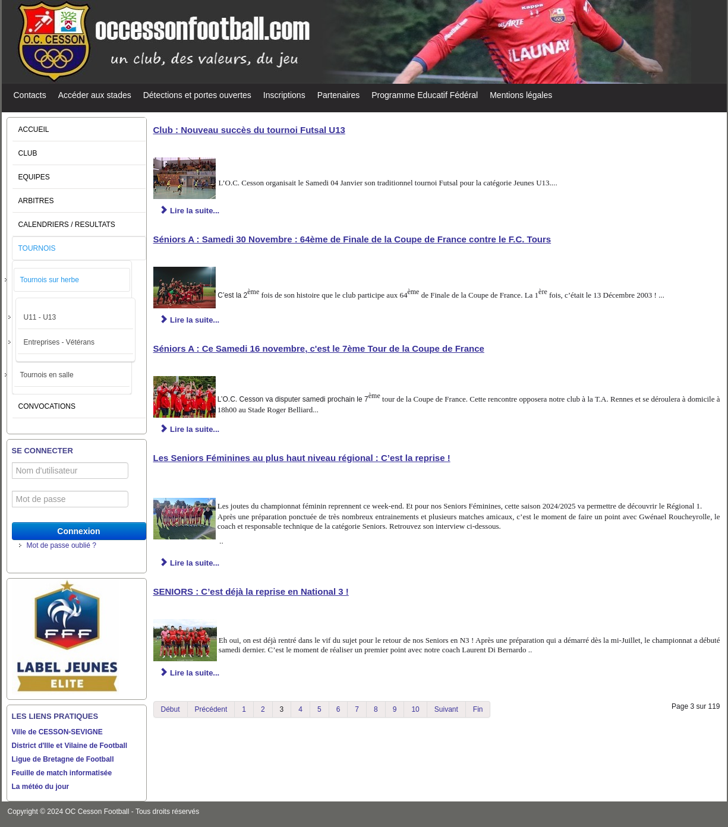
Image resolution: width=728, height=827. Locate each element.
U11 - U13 (40, 317)
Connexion (78, 531)
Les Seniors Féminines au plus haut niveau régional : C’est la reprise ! (301, 458)
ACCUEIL (33, 129)
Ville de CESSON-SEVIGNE (57, 732)
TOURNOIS (37, 248)
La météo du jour (41, 786)
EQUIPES (34, 177)
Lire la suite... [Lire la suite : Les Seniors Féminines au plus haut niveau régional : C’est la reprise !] (190, 562)
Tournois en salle (47, 375)
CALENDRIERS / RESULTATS (66, 224)
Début (170, 709)
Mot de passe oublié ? (61, 545)
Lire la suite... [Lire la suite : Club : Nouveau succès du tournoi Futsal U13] (190, 210)
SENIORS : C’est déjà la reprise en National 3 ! (251, 591)
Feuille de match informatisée (62, 773)
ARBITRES (36, 201)
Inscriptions (284, 95)
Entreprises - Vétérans (59, 342)
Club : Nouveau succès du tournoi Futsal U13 (249, 130)
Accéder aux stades (94, 95)
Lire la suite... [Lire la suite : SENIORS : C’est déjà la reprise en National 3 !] (190, 672)
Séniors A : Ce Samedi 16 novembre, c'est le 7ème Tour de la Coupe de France (318, 348)
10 (415, 709)
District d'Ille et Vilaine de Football (70, 745)
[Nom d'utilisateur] (70, 470)
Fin (478, 709)
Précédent (211, 709)
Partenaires (338, 95)
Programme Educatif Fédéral (424, 95)
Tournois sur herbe (49, 280)
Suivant (446, 709)
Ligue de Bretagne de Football (63, 759)
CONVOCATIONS (46, 406)
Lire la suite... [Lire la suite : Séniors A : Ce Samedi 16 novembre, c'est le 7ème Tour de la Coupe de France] (190, 429)
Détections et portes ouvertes (197, 95)
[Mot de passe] (70, 499)
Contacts (30, 95)
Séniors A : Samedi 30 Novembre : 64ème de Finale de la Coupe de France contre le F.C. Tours (352, 239)
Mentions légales (521, 95)
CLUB (27, 153)
